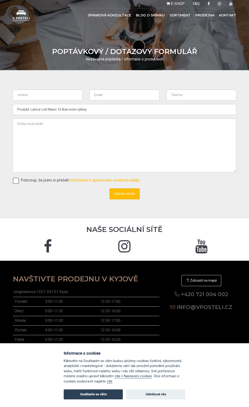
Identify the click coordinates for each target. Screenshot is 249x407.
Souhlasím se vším (93, 394)
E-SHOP (175, 3)
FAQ (196, 3)
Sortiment (180, 15)
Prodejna (204, 15)
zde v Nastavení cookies (133, 376)
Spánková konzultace (109, 15)
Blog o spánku (150, 15)
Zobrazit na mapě (201, 280)
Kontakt (227, 15)
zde (109, 381)
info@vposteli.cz (204, 307)
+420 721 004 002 (204, 294)
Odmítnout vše (155, 394)
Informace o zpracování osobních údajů (104, 180)
